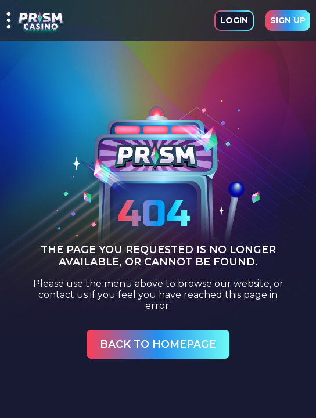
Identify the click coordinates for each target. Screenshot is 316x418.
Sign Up (288, 20)
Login (234, 20)
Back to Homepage (158, 344)
